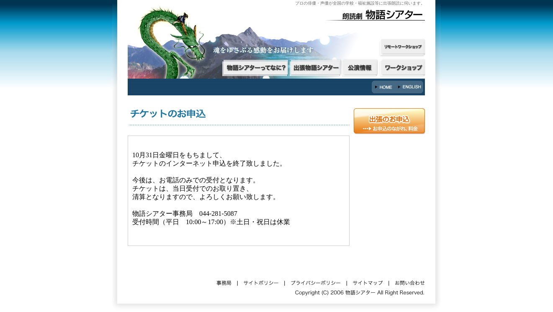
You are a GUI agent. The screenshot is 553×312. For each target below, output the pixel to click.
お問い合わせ (409, 281)
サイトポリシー (261, 281)
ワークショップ (402, 67)
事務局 (224, 281)
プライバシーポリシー (315, 281)
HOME (384, 87)
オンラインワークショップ (402, 48)
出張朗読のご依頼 (389, 121)
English (410, 87)
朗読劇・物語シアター (379, 15)
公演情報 (360, 67)
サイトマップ (367, 281)
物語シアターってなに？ (255, 67)
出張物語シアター (315, 67)
